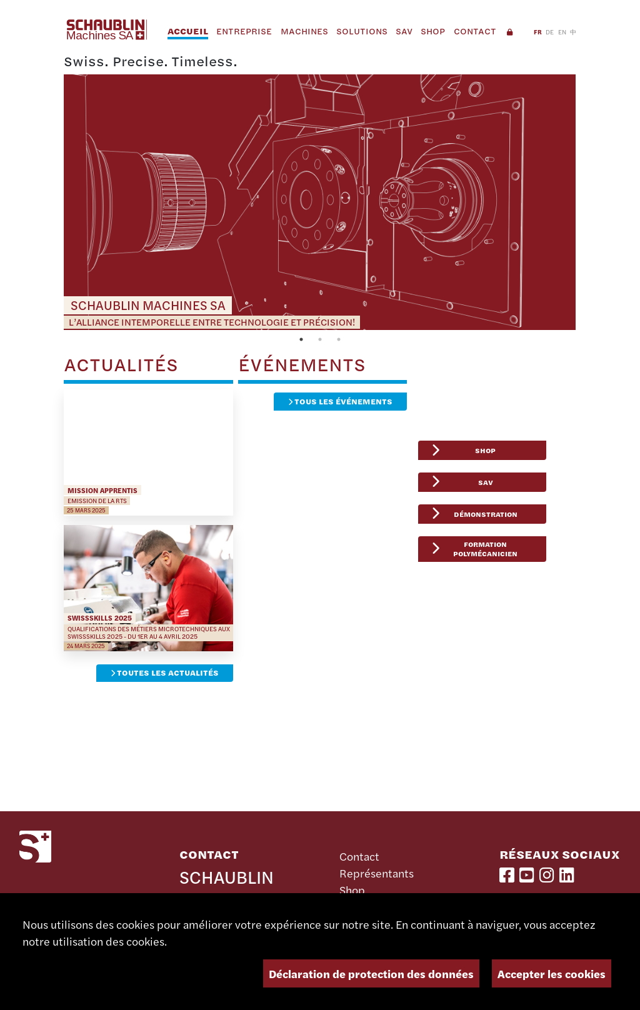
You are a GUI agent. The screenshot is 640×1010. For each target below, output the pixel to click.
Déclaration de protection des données (371, 973)
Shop (433, 30)
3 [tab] (338, 339)
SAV (404, 30)
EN (562, 31)
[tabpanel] (320, 202)
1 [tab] (301, 339)
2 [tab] (320, 339)
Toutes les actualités (165, 673)
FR (538, 31)
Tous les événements (340, 401)
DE (550, 31)
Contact (475, 30)
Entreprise (244, 30)
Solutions (362, 30)
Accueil (188, 30)
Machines (304, 30)
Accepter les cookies (552, 973)
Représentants (376, 873)
